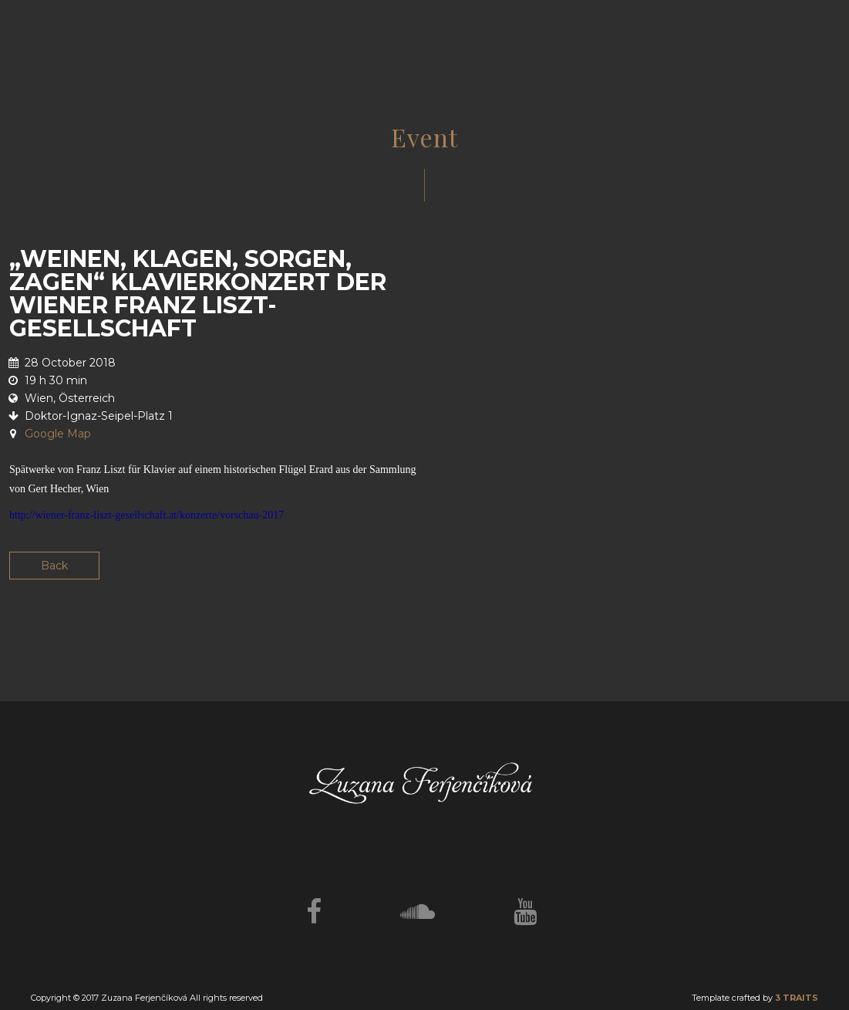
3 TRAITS (796, 997)
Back (54, 566)
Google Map (58, 434)
